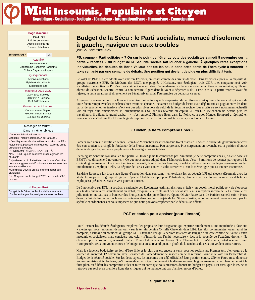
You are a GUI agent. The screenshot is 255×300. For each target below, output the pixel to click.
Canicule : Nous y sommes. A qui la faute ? (33, 137)
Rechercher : (17, 55)
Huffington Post (38, 187)
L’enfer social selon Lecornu (24, 134)
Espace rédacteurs (38, 47)
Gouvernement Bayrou (38, 110)
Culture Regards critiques (38, 70)
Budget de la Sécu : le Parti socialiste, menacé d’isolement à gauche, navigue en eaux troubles (36, 193)
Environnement (38, 63)
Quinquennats (38, 75)
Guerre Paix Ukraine (38, 116)
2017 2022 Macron (38, 101)
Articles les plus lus (38, 43)
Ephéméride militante (38, 82)
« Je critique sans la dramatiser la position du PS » (37, 141)
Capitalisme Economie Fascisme (38, 66)
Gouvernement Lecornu (38, 106)
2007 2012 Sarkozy (38, 94)
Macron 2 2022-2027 (38, 90)
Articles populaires (38, 40)
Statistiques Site (38, 85)
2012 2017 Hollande (38, 97)
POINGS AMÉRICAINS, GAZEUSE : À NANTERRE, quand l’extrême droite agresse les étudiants (36, 154)
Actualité (38, 59)
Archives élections (38, 79)
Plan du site (38, 36)
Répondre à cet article (91, 288)
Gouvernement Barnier (38, 113)
